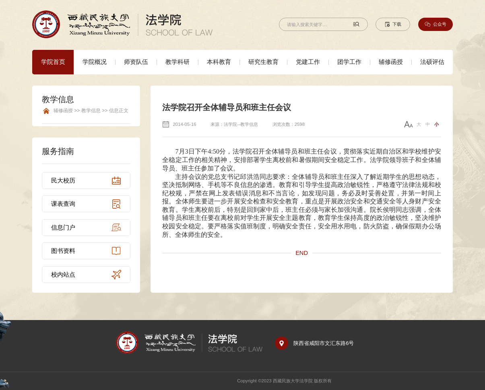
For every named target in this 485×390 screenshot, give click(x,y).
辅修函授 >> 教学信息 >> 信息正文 (91, 110)
